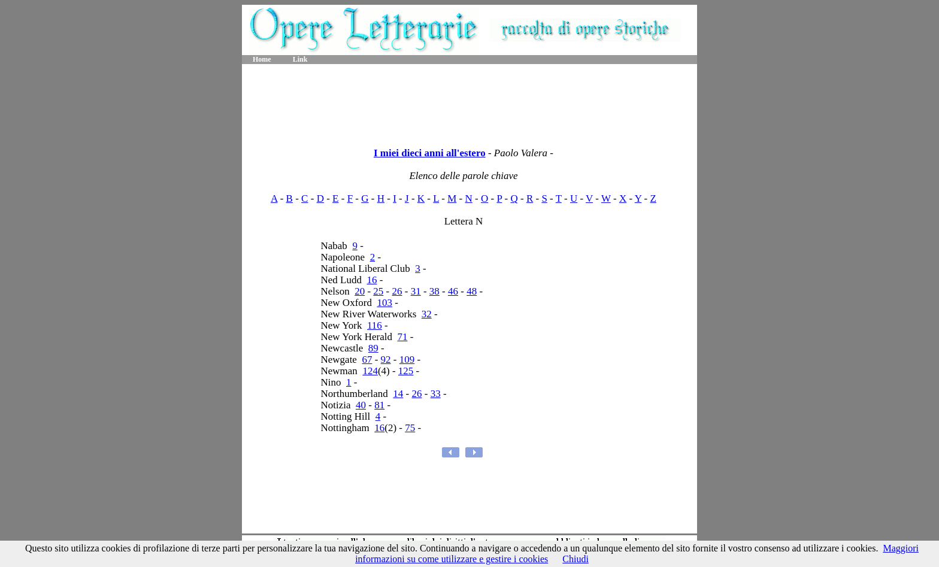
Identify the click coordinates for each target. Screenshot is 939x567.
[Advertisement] (469, 102)
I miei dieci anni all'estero (430, 153)
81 (379, 405)
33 (436, 393)
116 (374, 325)
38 (434, 291)
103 (384, 302)
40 (361, 405)
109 (407, 359)
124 (370, 371)
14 (398, 393)
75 (410, 427)
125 (406, 371)
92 (386, 359)
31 (416, 291)
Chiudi (575, 559)
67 (367, 359)
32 (427, 314)
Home (262, 59)
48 (472, 291)
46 (453, 291)
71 (402, 336)
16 (371, 280)
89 (373, 348)
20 (360, 291)
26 (397, 291)
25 (378, 291)
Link (300, 59)
